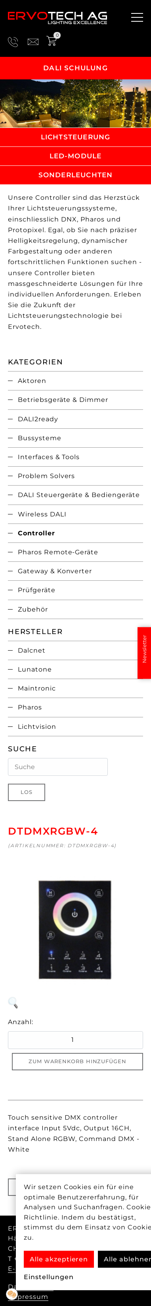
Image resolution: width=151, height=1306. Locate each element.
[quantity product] (75, 1040)
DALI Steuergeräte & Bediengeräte (79, 495)
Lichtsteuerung (76, 137)
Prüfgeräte (36, 590)
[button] (12, 1294)
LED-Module (76, 156)
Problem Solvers (46, 476)
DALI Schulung (75, 68)
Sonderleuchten (75, 175)
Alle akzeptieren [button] (59, 1259)
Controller (36, 533)
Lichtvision (37, 726)
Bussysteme (39, 438)
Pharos (30, 707)
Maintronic (37, 688)
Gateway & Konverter (55, 571)
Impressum (28, 1296)
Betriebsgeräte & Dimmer (63, 399)
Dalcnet (32, 650)
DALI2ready (38, 419)
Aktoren (32, 381)
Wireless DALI (42, 514)
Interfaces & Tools (49, 457)
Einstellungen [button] (48, 1277)
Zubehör (33, 609)
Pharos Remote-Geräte (58, 552)
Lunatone (35, 669)
